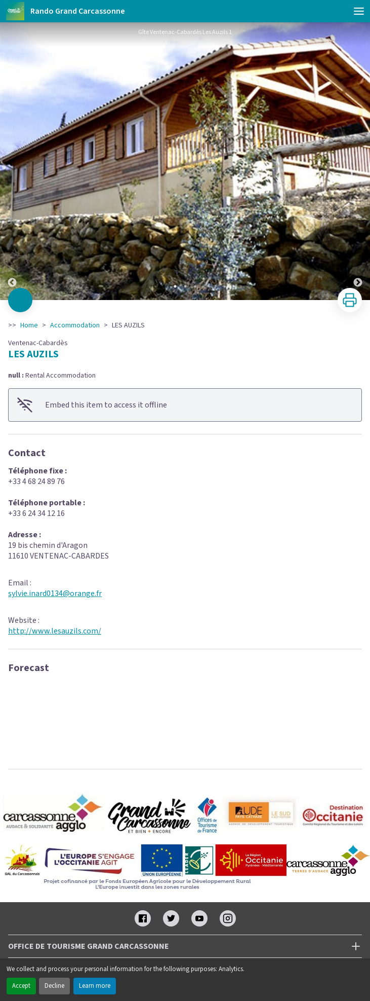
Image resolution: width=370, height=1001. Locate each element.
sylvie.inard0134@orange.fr (55, 593)
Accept (21, 985)
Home (29, 325)
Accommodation (75, 325)
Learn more (94, 985)
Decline (54, 985)
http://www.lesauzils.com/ (54, 631)
